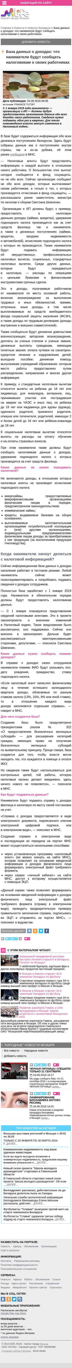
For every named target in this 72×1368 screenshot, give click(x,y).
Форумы (5, 1287)
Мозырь (44, 1344)
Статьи (56, 1279)
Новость (5, 1246)
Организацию (49, 1246)
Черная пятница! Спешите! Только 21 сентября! (50, 1070)
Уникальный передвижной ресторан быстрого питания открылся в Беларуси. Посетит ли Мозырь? (44, 959)
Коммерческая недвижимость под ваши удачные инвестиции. (30, 1151)
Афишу (17, 1246)
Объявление (31, 1246)
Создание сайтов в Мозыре (16, 1351)
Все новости (11, 1050)
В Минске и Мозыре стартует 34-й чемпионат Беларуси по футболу (40, 992)
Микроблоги (19, 1287)
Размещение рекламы (27, 1260)
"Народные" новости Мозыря (29, 1045)
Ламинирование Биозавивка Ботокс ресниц (45, 1100)
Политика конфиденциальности (19, 1264)
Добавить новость (36, 41)
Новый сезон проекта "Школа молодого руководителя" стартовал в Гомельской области (30, 1171)
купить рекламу (10, 1337)
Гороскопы (56, 1287)
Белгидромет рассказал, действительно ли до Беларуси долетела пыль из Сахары (34, 1192)
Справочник (53, 1283)
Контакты (6, 1260)
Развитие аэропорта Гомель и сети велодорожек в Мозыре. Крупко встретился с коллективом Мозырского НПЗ (43, 1012)
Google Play (7, 1313)
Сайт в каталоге (10, 1250)
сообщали (17, 154)
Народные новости (36, 1050)
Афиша (17, 1279)
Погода (5, 1283)
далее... (56, 1086)
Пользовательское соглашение (19, 1268)
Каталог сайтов (38, 1287)
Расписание (36, 1283)
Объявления (42, 1279)
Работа (28, 1279)
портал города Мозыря (15, 17)
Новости (5, 1279)
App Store (20, 1313)
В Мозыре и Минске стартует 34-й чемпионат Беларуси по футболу (40, 975)
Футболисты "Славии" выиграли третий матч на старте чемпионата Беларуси (35, 1211)
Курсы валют (19, 1283)
